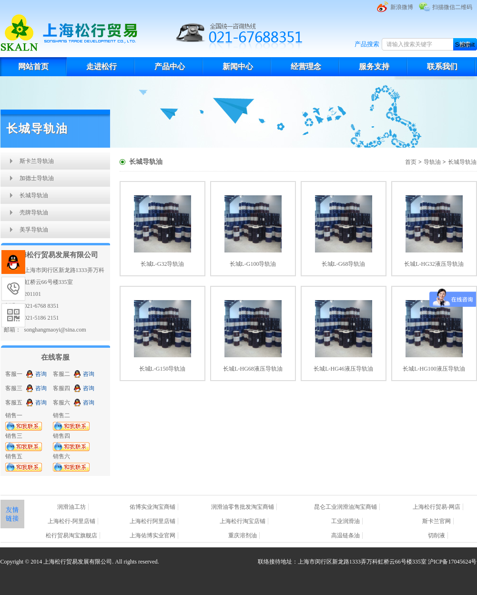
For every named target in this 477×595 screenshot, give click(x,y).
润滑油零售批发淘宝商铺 (242, 507)
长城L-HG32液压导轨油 (434, 264)
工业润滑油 (345, 521)
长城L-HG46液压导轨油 (343, 368)
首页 (410, 162)
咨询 (41, 374)
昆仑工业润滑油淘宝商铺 (345, 507)
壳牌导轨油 (34, 212)
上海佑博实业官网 (152, 535)
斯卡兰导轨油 (37, 161)
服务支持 (374, 66)
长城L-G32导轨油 (162, 264)
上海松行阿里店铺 (152, 521)
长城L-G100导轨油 (253, 264)
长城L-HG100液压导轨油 (434, 368)
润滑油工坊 (71, 507)
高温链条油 (345, 535)
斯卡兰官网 (436, 521)
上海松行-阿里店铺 (71, 521)
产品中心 (169, 66)
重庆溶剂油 (242, 535)
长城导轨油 (34, 195)
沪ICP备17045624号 (452, 561)
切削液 (436, 535)
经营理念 (306, 66)
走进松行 (101, 66)
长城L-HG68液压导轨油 (253, 368)
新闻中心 (238, 66)
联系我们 (442, 66)
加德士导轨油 (37, 178)
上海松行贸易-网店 (436, 507)
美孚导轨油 (34, 229)
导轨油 (432, 162)
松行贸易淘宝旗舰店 (71, 535)
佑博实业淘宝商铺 (152, 507)
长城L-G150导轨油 (162, 368)
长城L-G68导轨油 (343, 264)
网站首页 (33, 66)
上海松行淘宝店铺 (242, 521)
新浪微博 (401, 7)
